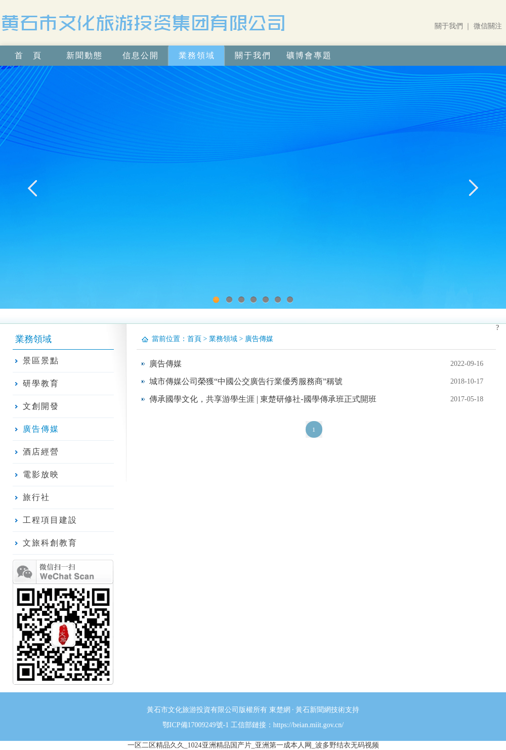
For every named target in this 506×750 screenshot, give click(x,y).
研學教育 (41, 383)
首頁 (194, 339)
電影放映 (41, 474)
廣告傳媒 (41, 429)
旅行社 (36, 497)
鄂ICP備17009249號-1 (195, 725)
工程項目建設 (50, 520)
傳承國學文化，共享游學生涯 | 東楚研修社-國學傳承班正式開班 (262, 399)
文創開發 (41, 406)
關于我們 (449, 26)
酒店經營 (41, 451)
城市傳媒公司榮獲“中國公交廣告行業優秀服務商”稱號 (246, 381)
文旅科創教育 (50, 542)
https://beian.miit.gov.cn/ (308, 725)
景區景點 (41, 360)
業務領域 (223, 339)
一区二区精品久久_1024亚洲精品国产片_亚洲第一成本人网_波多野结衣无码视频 (253, 745)
